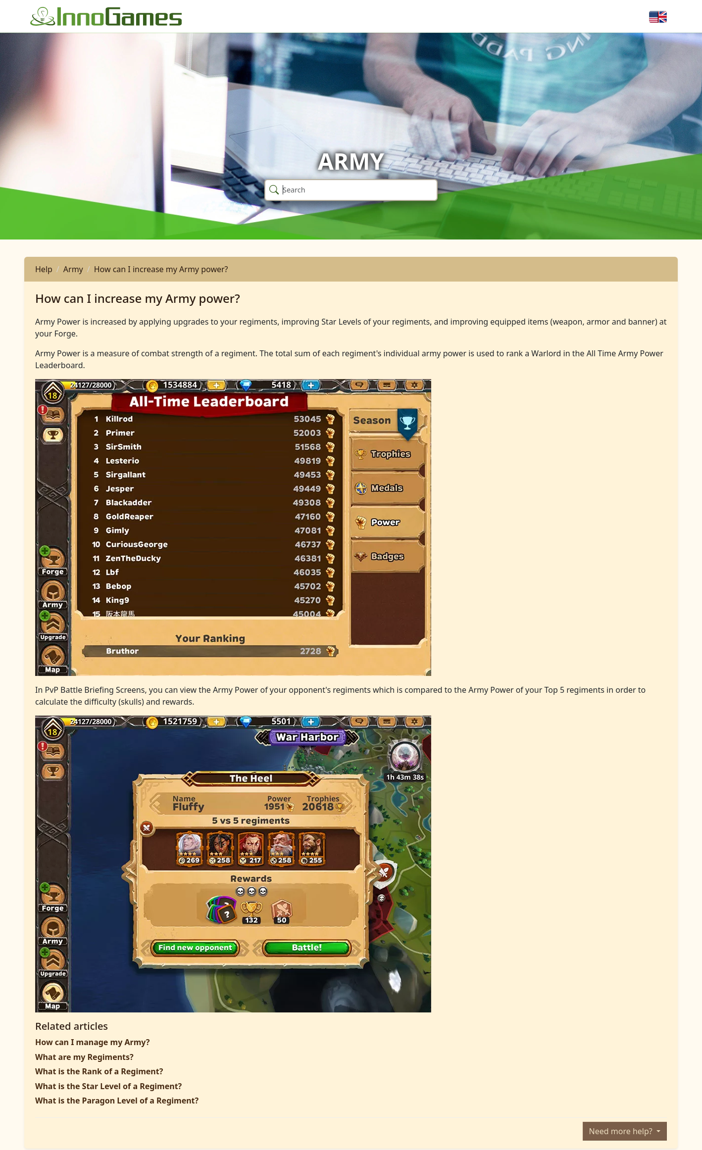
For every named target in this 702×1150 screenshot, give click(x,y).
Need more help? (621, 1131)
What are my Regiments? (84, 1057)
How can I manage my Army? (92, 1042)
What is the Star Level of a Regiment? (108, 1086)
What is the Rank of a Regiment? (99, 1071)
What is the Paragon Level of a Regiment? (117, 1100)
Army (73, 269)
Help (43, 269)
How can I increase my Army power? (161, 269)
